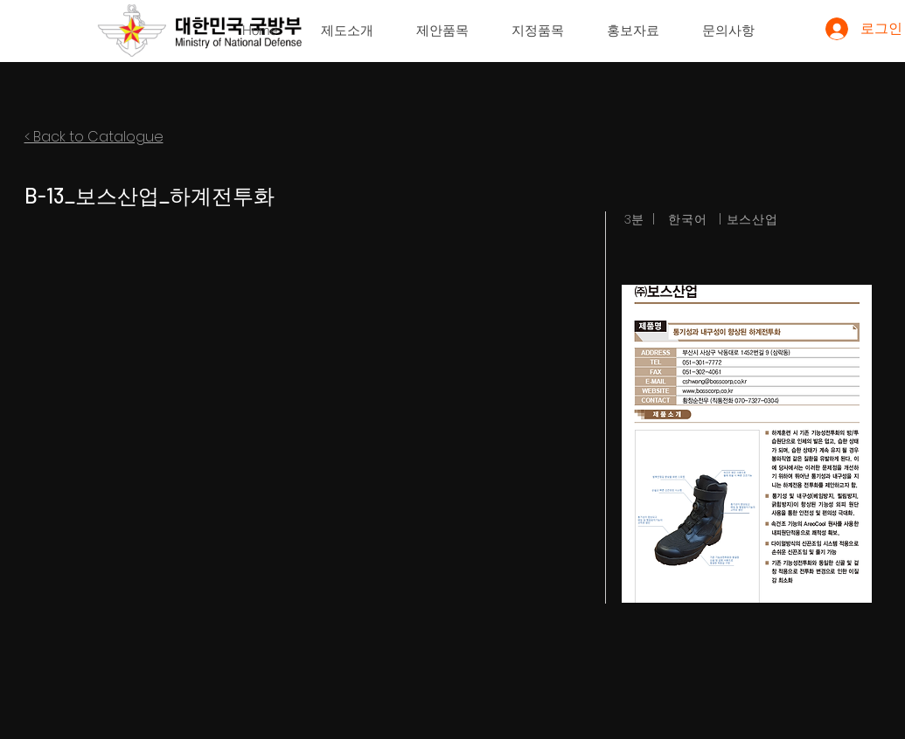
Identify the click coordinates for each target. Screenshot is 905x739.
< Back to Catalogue (94, 137)
